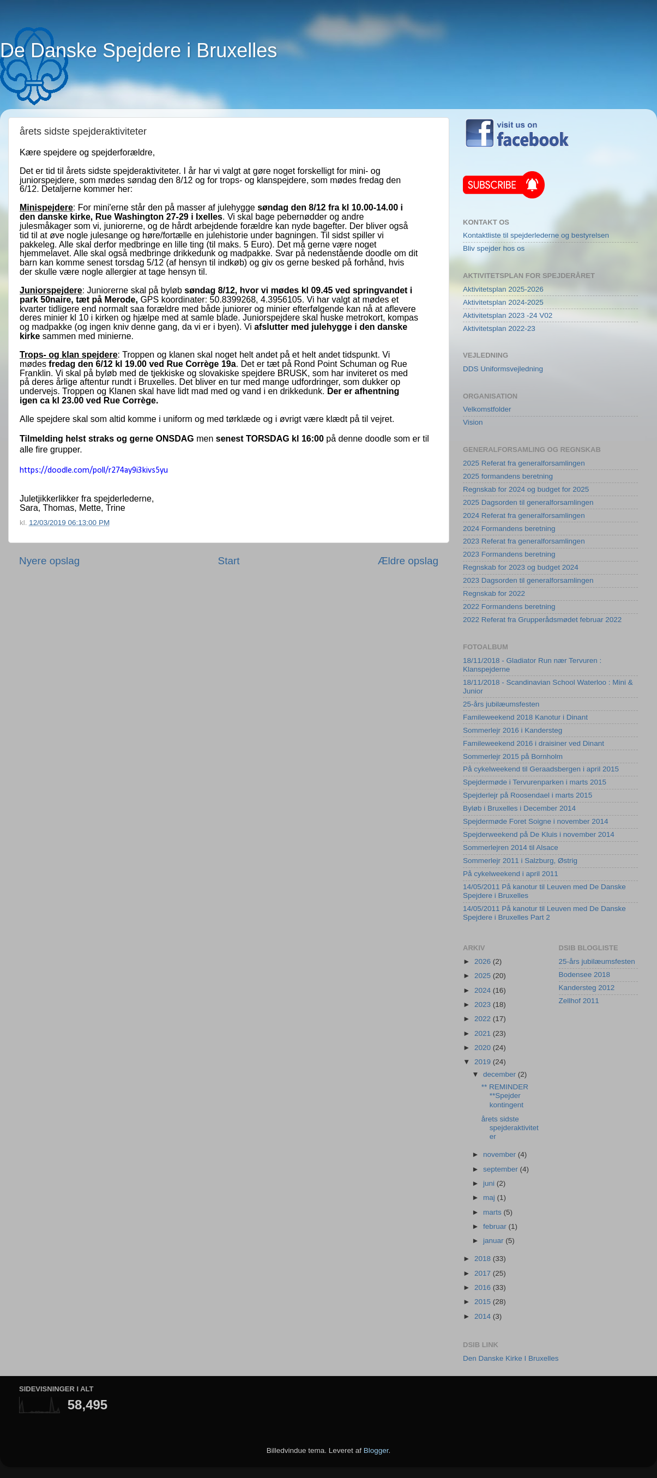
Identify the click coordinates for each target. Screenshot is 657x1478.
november (500, 1154)
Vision (473, 422)
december (500, 1074)
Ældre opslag (408, 560)
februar (496, 1226)
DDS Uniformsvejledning (503, 369)
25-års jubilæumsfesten (501, 704)
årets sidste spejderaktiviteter (510, 1128)
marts (493, 1212)
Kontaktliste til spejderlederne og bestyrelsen (536, 235)
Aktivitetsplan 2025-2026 (503, 289)
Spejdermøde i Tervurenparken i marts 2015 (534, 782)
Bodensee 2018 (585, 974)
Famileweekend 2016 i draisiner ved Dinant (533, 743)
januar (494, 1240)
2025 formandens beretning (508, 476)
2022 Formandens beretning (509, 606)
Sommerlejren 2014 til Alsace (510, 847)
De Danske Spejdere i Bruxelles (138, 50)
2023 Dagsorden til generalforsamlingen (528, 580)
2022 (483, 1019)
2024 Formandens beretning (509, 528)
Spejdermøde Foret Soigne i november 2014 (535, 821)
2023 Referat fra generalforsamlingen (524, 541)
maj (490, 1197)
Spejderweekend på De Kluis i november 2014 (538, 834)
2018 (483, 1258)
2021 (483, 1033)
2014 (483, 1316)
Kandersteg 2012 (587, 988)
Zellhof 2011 (579, 1001)
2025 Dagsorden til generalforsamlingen (528, 502)
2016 (483, 1287)
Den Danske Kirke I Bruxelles (511, 1358)
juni (490, 1183)
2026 (483, 961)
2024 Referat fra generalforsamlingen (524, 515)
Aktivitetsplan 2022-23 (499, 328)
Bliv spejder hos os (494, 248)
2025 (483, 976)
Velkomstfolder (487, 409)
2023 (483, 1004)
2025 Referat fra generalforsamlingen (524, 463)
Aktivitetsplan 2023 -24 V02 (507, 315)
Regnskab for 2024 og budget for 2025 (526, 489)
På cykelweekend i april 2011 (510, 874)
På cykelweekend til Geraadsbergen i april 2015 (541, 769)
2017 (483, 1273)
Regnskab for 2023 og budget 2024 (520, 567)
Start (229, 560)
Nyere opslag (49, 560)
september (501, 1169)
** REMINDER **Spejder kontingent (504, 1095)
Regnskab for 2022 (494, 593)
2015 (483, 1302)
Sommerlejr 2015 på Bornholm (513, 756)
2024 (483, 990)
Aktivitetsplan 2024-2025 (503, 302)
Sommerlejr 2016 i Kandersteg (512, 730)
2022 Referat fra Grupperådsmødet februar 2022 (542, 620)
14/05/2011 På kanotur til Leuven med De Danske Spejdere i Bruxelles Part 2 (544, 912)
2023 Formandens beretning (509, 554)
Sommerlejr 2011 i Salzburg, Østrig (520, 860)
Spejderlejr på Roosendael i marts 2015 (527, 795)
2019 (483, 1062)
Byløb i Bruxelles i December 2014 (519, 808)
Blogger (376, 1450)
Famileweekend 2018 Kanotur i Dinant (525, 717)
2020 (483, 1047)
